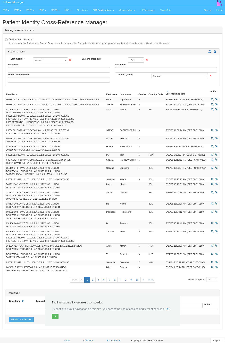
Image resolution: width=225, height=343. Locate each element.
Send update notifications (87, 41)
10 (137, 280)
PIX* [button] (42, 10)
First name (13, 64)
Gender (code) (125, 74)
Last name (120, 64)
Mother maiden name (19, 74)
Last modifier (17, 59)
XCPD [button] (55, 10)
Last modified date (92, 59)
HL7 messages (147, 10)
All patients (82, 10)
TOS (167, 309)
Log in (219, 10)
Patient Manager (13, 2)
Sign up (207, 10)
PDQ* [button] (30, 10)
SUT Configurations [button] (103, 10)
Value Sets (165, 10)
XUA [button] (68, 10)
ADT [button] (6, 10)
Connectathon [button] (127, 10)
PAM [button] (17, 10)
